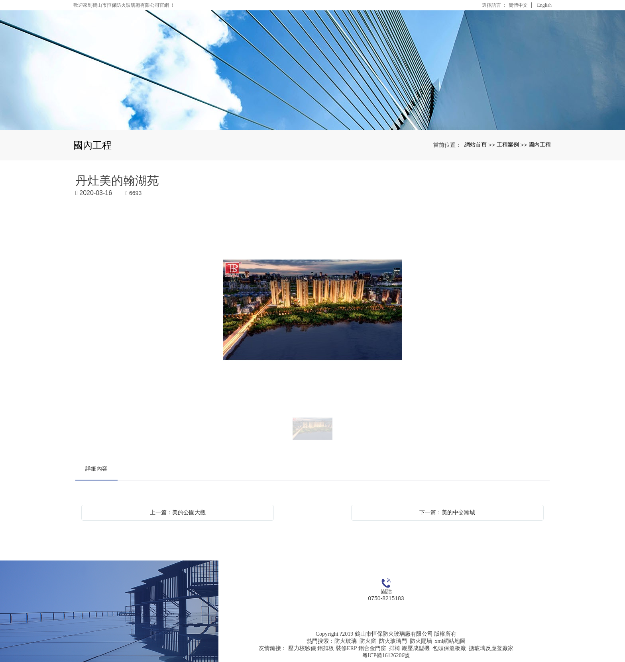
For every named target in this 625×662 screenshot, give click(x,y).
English (544, 5)
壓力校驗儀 (302, 648)
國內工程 (540, 144)
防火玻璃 (345, 641)
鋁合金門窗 (372, 648)
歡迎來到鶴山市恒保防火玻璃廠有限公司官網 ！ (124, 5)
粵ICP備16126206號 (386, 655)
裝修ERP (346, 648)
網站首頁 (475, 144)
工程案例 (508, 144)
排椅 (394, 648)
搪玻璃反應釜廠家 (491, 648)
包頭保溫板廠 (449, 648)
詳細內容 (96, 468)
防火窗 (368, 641)
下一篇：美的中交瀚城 (447, 512)
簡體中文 (518, 5)
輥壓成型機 (416, 648)
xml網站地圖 (450, 641)
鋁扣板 (325, 648)
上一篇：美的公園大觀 (178, 512)
